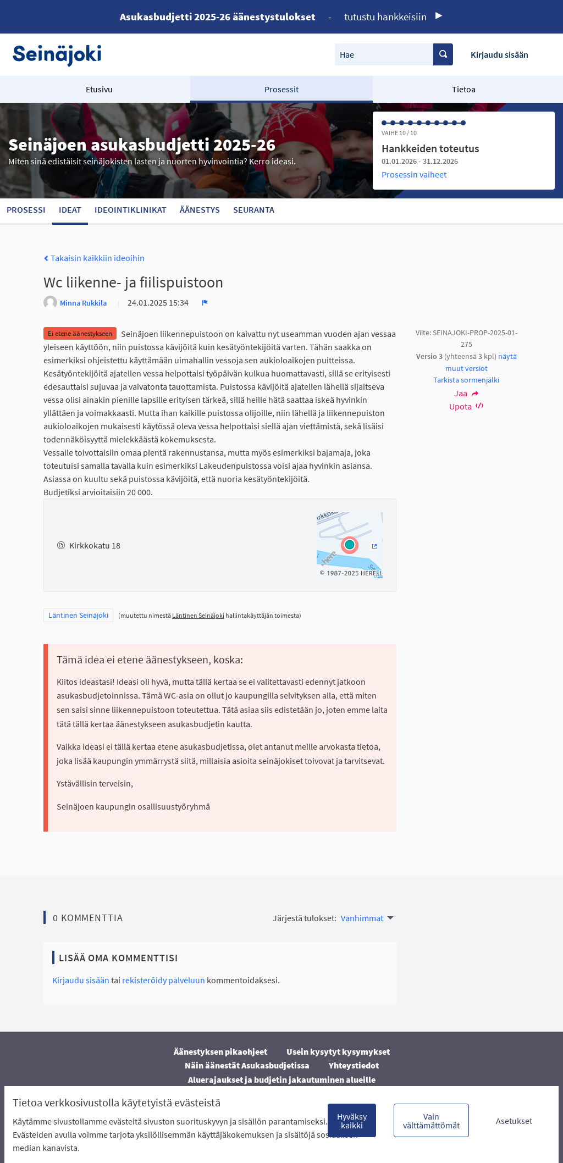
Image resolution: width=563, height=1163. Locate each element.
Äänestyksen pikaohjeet (220, 1051)
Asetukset (514, 1120)
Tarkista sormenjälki (466, 380)
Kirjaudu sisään (499, 54)
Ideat (70, 209)
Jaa (466, 393)
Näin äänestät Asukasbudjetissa (247, 1065)
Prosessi (26, 209)
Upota (466, 406)
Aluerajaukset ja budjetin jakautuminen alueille (282, 1079)
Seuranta (253, 209)
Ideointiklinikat (131, 209)
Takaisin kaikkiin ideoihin (94, 257)
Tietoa (464, 89)
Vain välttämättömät (431, 1121)
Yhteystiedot (354, 1065)
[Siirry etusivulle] (62, 54)
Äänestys (200, 209)
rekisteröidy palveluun (163, 979)
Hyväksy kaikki (352, 1121)
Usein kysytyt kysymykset (338, 1051)
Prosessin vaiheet (414, 174)
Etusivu (99, 89)
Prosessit (281, 89)
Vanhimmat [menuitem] (362, 917)
